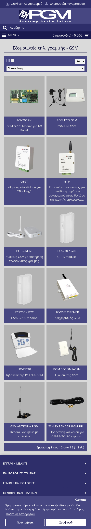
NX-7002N (24, 120)
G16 (67, 181)
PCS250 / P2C (24, 312)
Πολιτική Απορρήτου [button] (20, 514)
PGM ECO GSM (67, 120)
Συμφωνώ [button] (65, 522)
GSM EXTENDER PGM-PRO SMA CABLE (67, 426)
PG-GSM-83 (24, 251)
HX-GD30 (24, 369)
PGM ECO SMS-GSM (67, 369)
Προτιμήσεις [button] (25, 522)
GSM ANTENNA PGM (24, 426)
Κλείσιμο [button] (80, 499)
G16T (24, 181)
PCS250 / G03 (66, 251)
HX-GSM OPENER (67, 312)
